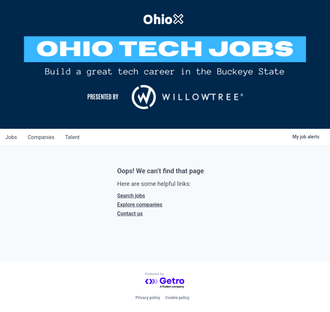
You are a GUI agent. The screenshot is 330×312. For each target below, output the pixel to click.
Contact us (130, 213)
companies (41, 137)
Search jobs (131, 196)
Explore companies (139, 204)
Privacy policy (147, 297)
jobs (11, 137)
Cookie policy (177, 297)
